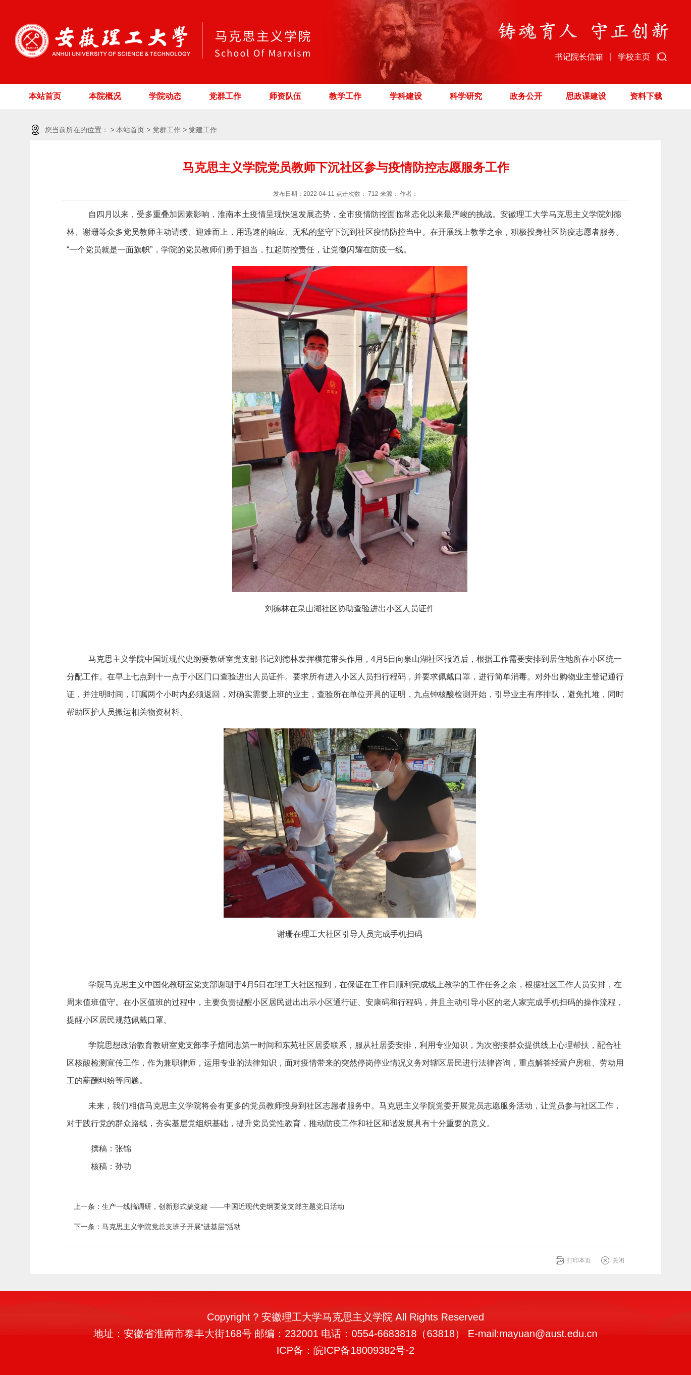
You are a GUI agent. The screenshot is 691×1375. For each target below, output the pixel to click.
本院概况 (105, 96)
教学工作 (345, 96)
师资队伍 (285, 96)
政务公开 (526, 96)
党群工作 (225, 96)
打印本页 (579, 1260)
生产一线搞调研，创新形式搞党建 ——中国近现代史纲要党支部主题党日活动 (223, 1206)
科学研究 (466, 96)
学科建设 (406, 96)
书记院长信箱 (579, 56)
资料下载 (646, 96)
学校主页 (634, 56)
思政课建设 (586, 96)
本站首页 (45, 96)
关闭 (618, 1260)
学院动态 (165, 96)
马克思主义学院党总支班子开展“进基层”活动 (171, 1227)
